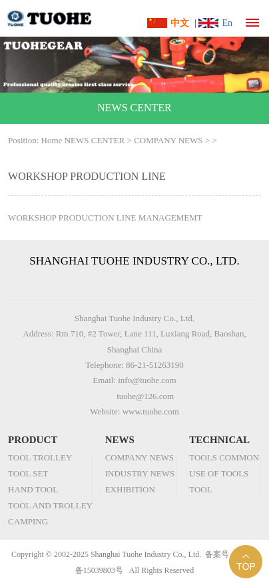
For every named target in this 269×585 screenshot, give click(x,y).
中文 (179, 23)
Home (52, 140)
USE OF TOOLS (218, 473)
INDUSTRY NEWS (140, 473)
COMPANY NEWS (168, 140)
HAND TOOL (33, 489)
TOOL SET (28, 473)
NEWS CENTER (95, 140)
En (227, 23)
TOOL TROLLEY (40, 457)
